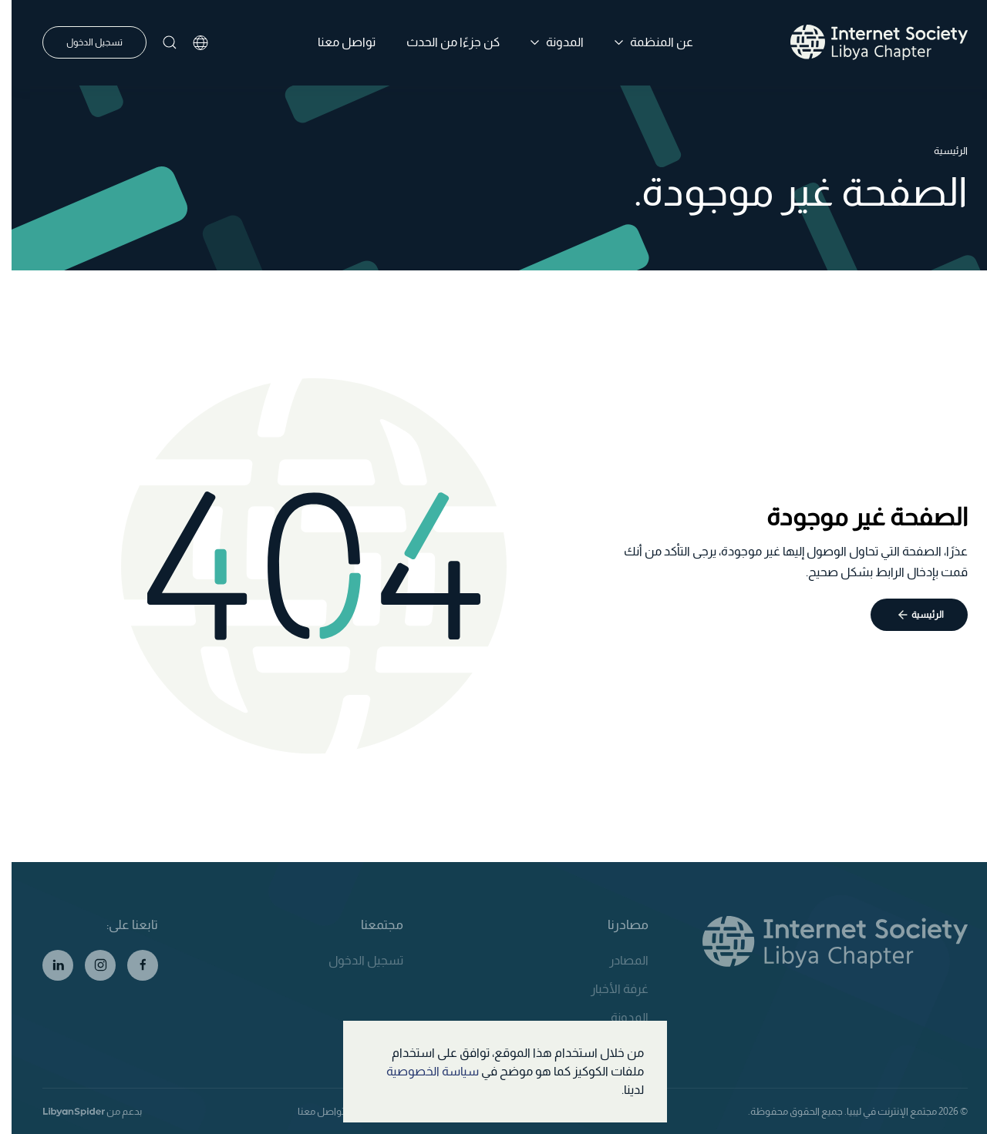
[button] (158, 42)
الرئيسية (916, 614)
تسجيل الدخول (83, 42)
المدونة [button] (545, 42)
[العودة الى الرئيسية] (867, 42)
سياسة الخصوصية (421, 1071)
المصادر (617, 960)
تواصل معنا (335, 42)
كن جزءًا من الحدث (441, 42)
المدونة (618, 1017)
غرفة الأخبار (608, 988)
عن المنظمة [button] (642, 42)
